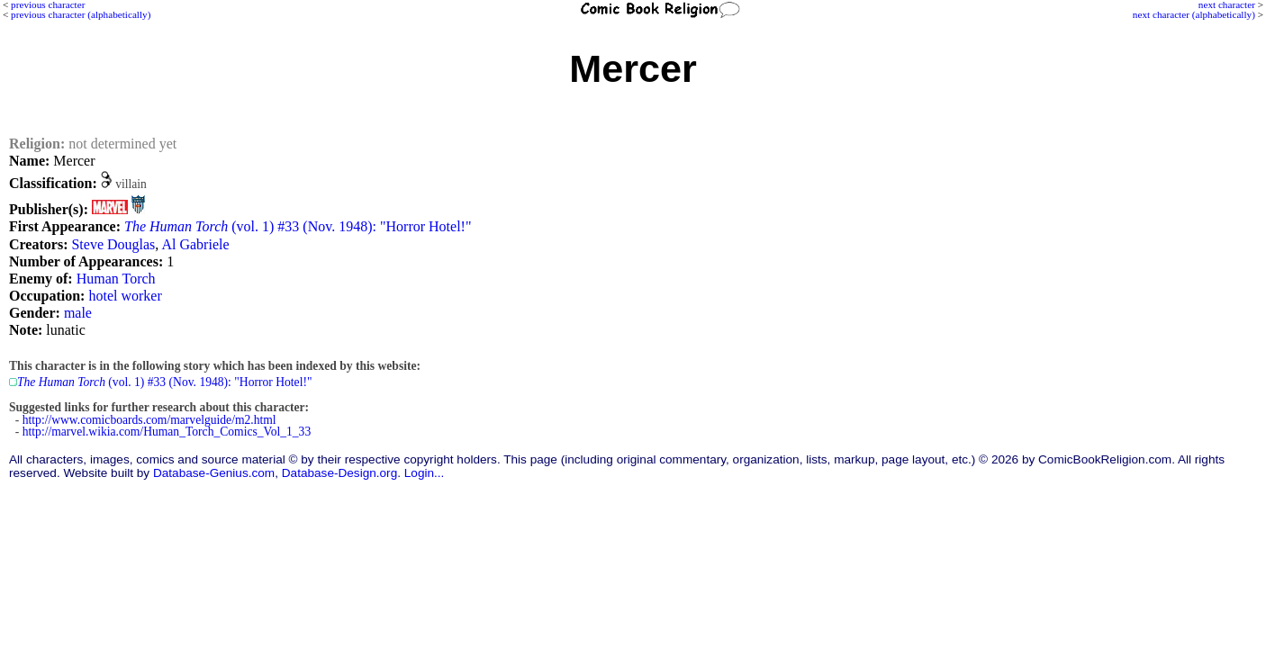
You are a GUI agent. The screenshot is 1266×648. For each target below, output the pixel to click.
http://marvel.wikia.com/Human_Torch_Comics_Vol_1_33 (167, 431)
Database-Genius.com (214, 473)
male (78, 312)
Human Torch (116, 278)
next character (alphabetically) (1194, 14)
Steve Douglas (113, 244)
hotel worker (124, 295)
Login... (424, 473)
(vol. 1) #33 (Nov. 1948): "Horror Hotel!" (297, 226)
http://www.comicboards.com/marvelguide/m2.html (149, 420)
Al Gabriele (195, 244)
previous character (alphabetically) (80, 14)
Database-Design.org (339, 473)
